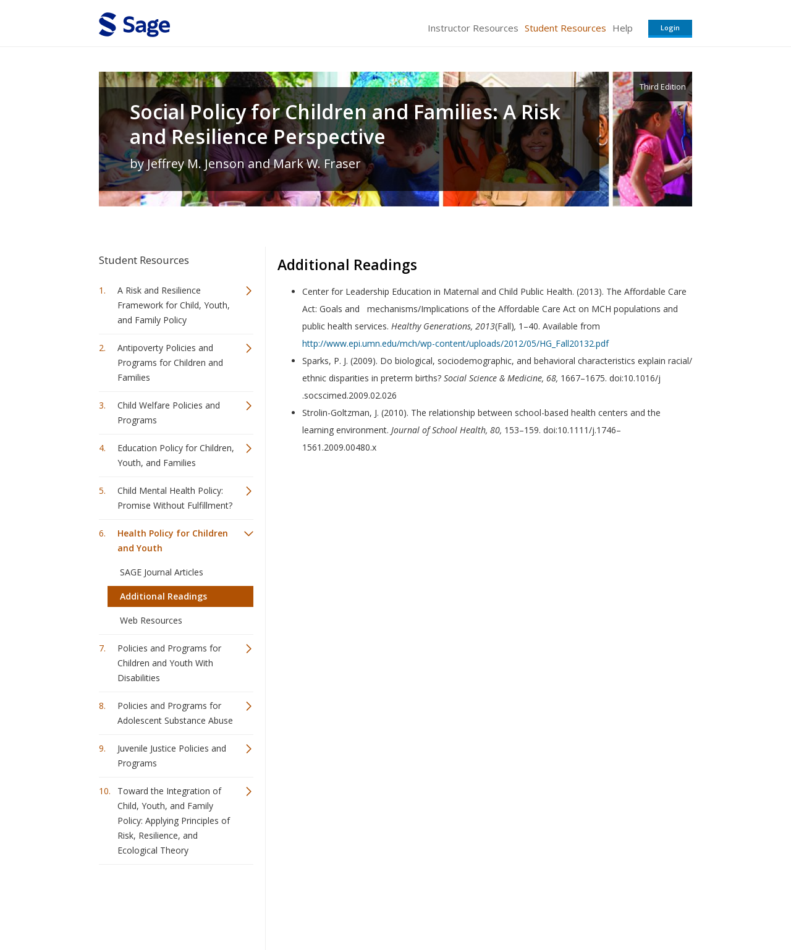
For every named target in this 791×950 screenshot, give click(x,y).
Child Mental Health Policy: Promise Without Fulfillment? (174, 498)
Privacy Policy (610, 904)
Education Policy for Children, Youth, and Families (175, 455)
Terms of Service (466, 904)
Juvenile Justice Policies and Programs (171, 755)
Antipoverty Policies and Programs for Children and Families (170, 362)
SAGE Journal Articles (161, 572)
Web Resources (151, 620)
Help (622, 28)
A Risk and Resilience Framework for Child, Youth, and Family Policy (173, 305)
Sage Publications (169, 904)
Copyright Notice (541, 904)
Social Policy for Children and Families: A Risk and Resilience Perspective (345, 124)
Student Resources (565, 28)
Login (670, 27)
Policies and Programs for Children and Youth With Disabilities (169, 663)
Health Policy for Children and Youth (172, 540)
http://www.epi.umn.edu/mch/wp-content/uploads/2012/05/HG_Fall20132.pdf (455, 343)
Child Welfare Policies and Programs (168, 412)
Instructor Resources (473, 28)
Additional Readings (163, 596)
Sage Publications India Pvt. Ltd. (278, 904)
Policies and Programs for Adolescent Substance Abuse (175, 713)
